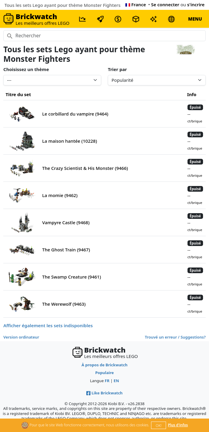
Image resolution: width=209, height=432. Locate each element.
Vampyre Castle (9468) (66, 222)
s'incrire (196, 4)
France (135, 4)
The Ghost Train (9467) (66, 250)
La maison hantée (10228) (69, 141)
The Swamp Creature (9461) (71, 277)
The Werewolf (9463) (63, 304)
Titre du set (18, 94)
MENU (195, 19)
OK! (159, 425)
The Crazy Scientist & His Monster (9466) (85, 168)
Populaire (104, 372)
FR (107, 380)
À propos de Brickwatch (104, 365)
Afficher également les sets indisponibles (48, 325)
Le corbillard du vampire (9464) (75, 114)
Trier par (117, 69)
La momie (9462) (59, 195)
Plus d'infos (178, 425)
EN (116, 380)
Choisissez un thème (26, 69)
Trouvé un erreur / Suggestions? (175, 337)
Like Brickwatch (104, 393)
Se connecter (165, 4)
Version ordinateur (21, 337)
